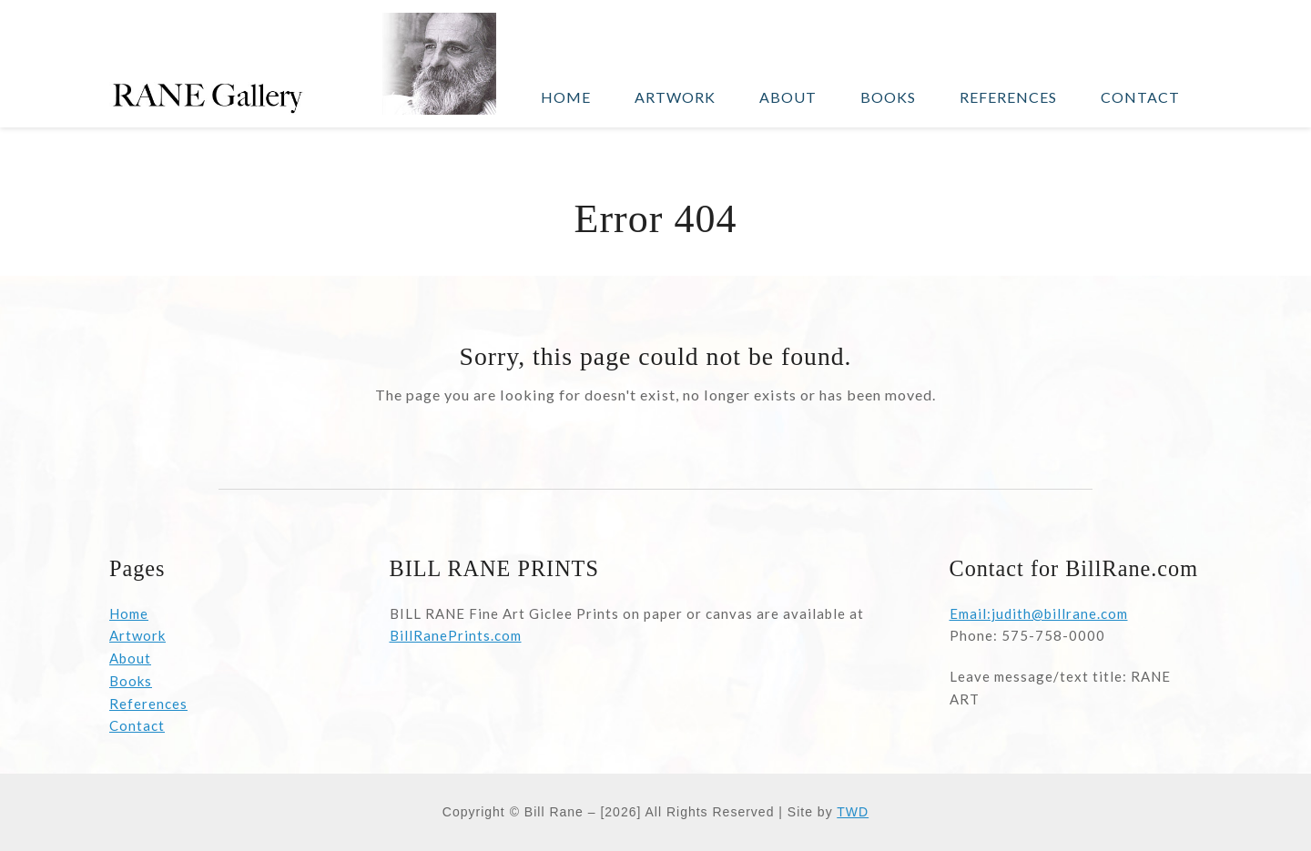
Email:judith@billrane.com (1039, 613)
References (148, 703)
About (130, 658)
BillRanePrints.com (456, 635)
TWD (853, 812)
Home (128, 613)
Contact (137, 725)
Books (130, 681)
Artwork (137, 635)
